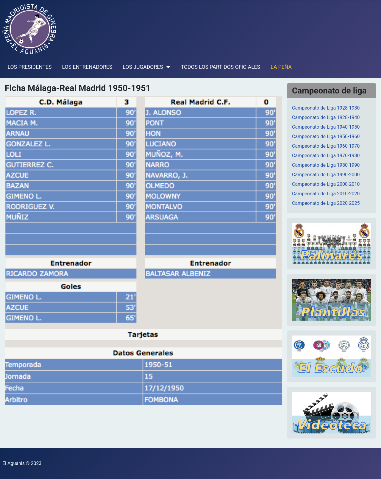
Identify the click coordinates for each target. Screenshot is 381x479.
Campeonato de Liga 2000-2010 (326, 184)
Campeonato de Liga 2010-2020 (326, 193)
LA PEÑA (281, 67)
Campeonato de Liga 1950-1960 (326, 136)
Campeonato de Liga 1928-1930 (326, 108)
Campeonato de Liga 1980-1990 (326, 165)
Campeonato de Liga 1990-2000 (326, 174)
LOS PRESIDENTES (30, 67)
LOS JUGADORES (143, 67)
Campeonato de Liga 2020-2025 (326, 203)
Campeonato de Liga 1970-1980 (326, 155)
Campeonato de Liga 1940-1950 (326, 127)
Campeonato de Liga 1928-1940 (326, 117)
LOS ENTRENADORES (87, 67)
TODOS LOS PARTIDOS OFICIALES (220, 67)
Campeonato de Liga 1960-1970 (326, 146)
